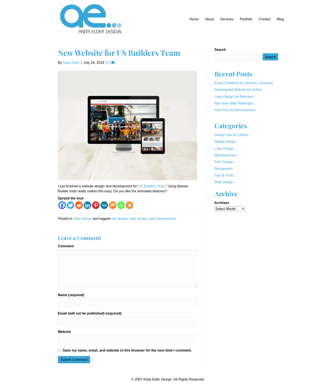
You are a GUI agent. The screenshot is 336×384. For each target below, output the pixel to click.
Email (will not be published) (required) (90, 313)
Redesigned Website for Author (238, 90)
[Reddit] (79, 205)
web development (162, 218)
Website (64, 332)
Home (194, 19)
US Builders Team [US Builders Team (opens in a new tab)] (152, 186)
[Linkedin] (87, 205)
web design (138, 218)
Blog (280, 19)
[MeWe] (104, 205)
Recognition (224, 168)
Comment (66, 246)
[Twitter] (70, 205)
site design (119, 218)
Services (226, 19)
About (209, 19)
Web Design (82, 218)
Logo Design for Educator (234, 96)
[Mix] (112, 205)
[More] (129, 205)
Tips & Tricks (224, 175)
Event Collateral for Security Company (244, 83)
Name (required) (71, 295)
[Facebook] (62, 205)
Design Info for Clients (231, 135)
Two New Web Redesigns (234, 103)
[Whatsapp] (121, 205)
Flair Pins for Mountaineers (235, 110)
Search (220, 49)
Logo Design (224, 148)
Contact (265, 19)
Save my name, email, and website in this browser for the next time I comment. (127, 350)
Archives (222, 203)
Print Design (224, 162)
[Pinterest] (96, 205)
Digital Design (225, 141)
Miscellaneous (225, 155)
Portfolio (246, 19)
